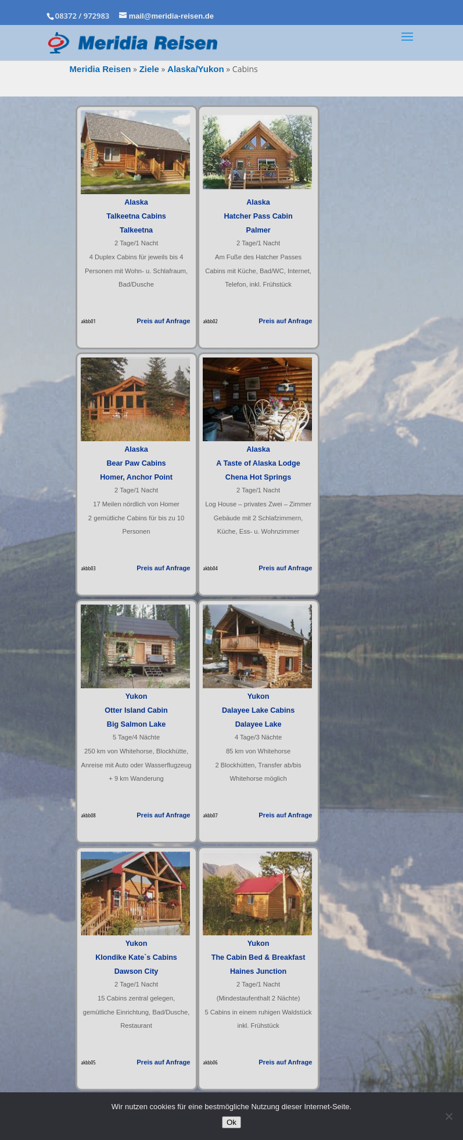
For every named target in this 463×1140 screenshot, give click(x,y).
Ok (231, 1122)
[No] (448, 1116)
